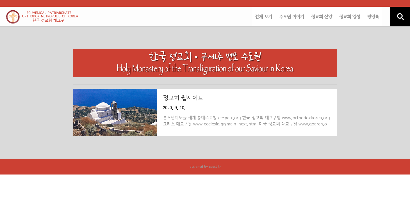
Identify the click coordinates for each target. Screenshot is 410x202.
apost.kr (215, 166)
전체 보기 (263, 17)
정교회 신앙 (321, 17)
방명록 (373, 17)
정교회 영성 (349, 17)
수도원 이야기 (291, 17)
